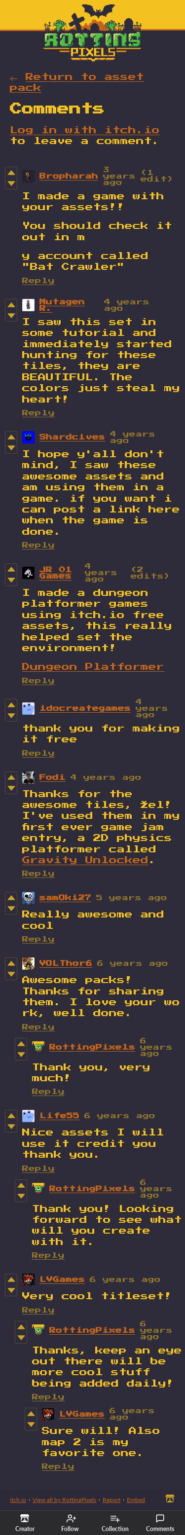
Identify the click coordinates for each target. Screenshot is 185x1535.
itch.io (18, 1499)
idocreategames (85, 708)
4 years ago (101, 573)
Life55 (59, 1116)
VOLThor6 (65, 963)
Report (111, 1499)
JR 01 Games (55, 573)
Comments (160, 1523)
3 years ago (119, 176)
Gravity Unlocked (85, 860)
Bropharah (68, 176)
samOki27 (65, 898)
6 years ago (132, 963)
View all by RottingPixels (64, 1499)
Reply (38, 281)
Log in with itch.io (85, 130)
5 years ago (131, 898)
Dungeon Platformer (93, 667)
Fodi (52, 777)
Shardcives (72, 437)
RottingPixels (92, 1047)
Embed (136, 1499)
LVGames (62, 1280)
